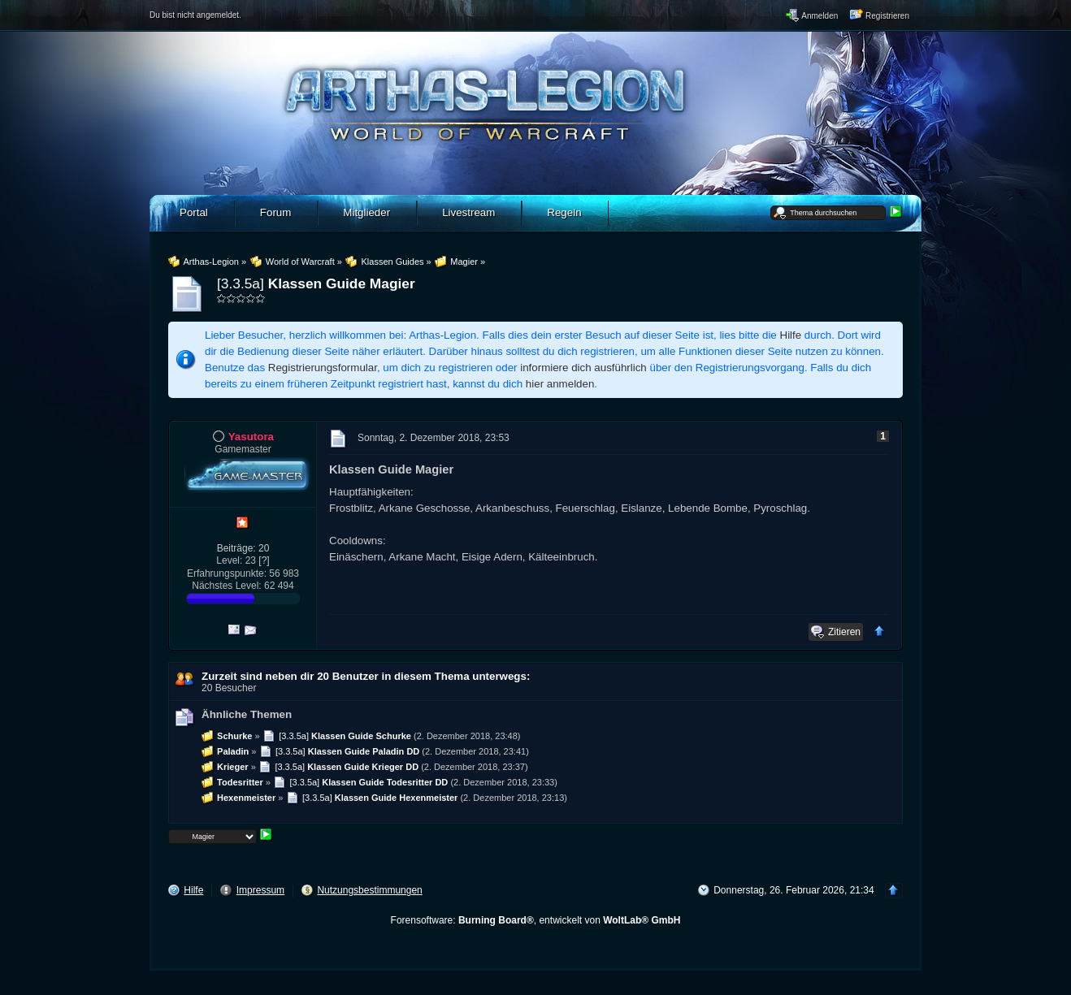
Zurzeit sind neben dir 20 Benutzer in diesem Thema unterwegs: (366, 676)
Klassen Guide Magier (341, 283)
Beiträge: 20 (243, 548)
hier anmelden (560, 384)
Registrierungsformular (322, 367)
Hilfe (791, 335)
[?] (263, 560)
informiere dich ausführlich (583, 367)
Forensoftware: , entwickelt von (536, 920)
